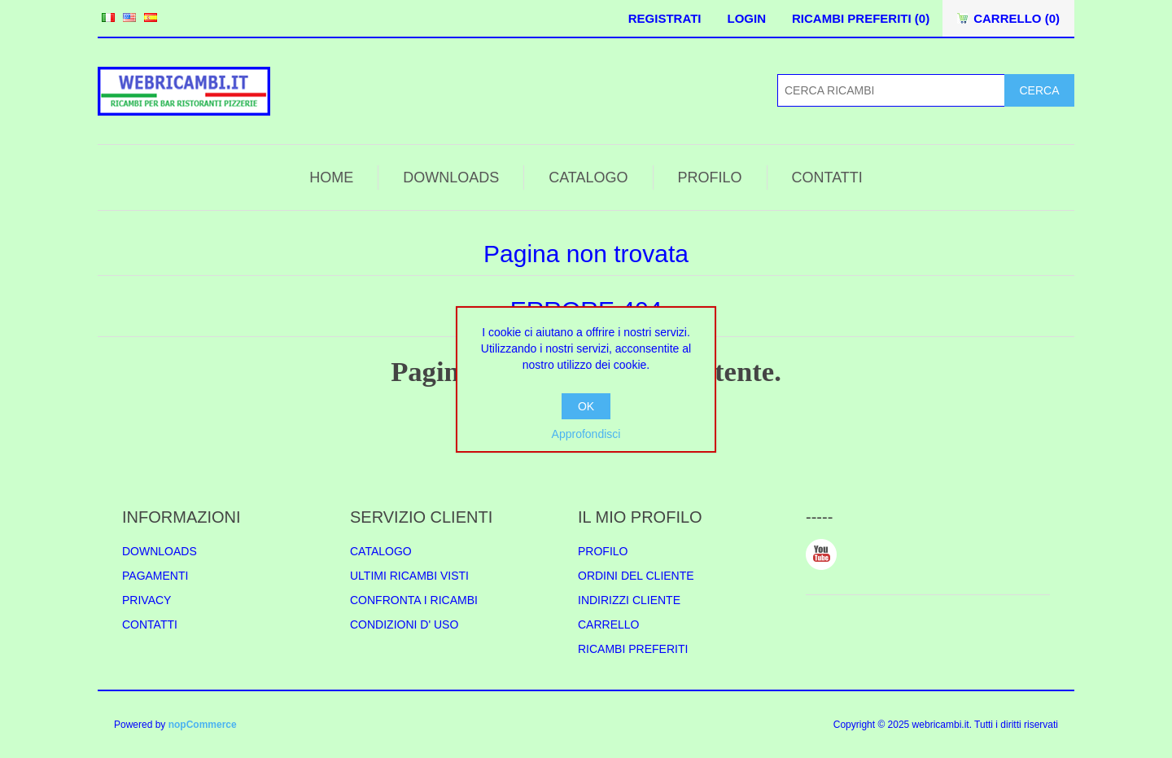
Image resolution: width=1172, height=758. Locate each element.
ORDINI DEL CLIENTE (636, 575)
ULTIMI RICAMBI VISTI (409, 575)
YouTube (821, 554)
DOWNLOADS (451, 177)
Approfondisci (586, 433)
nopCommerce (202, 724)
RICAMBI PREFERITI (633, 648)
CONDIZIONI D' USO (404, 624)
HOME (331, 177)
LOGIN (746, 18)
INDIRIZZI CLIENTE (629, 600)
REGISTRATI (665, 18)
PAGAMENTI (155, 575)
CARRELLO (608, 624)
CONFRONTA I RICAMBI (414, 600)
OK (586, 406)
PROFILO (710, 177)
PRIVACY (146, 600)
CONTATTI (827, 177)
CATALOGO (588, 177)
